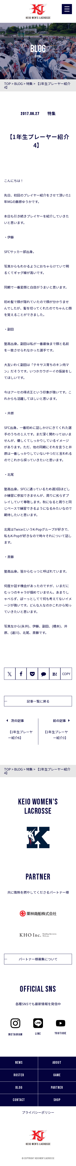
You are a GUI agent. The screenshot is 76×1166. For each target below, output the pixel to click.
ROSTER (19, 1075)
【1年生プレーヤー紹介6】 (20, 734)
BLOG (18, 83)
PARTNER (57, 1087)
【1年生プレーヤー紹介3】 (55, 734)
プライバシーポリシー (38, 1112)
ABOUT (56, 1062)
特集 (29, 83)
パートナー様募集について (38, 959)
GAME (57, 1075)
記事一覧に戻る (38, 701)
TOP (7, 83)
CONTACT (19, 1100)
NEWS (18, 1062)
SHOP (57, 1100)
